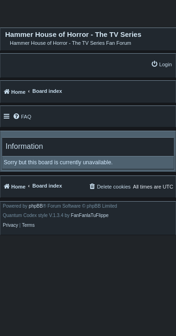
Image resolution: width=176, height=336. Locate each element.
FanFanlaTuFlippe (90, 215)
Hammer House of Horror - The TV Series (73, 34)
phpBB (36, 206)
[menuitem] (161, 64)
